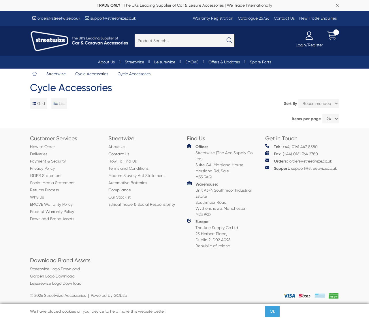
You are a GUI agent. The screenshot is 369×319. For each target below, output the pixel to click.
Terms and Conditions (128, 168)
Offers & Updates (224, 62)
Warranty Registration (213, 18)
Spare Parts (260, 62)
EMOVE (191, 62)
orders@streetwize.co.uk (56, 18)
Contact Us (284, 18)
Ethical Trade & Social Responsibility (141, 204)
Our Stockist (119, 197)
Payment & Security (48, 161)
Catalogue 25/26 (253, 18)
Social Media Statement (52, 182)
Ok (272, 311)
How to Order (42, 146)
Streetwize (134, 62)
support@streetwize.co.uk (110, 18)
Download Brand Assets (52, 218)
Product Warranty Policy (52, 211)
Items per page (306, 118)
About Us (106, 62)
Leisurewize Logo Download (56, 283)
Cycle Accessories (91, 73)
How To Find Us (122, 161)
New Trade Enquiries (318, 18)
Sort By (290, 103)
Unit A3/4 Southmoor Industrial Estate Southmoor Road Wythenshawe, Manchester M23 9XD (219, 199)
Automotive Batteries (127, 182)
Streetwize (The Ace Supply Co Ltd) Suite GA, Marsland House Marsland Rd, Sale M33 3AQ (220, 161)
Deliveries (38, 154)
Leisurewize (164, 62)
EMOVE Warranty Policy (51, 204)
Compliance (119, 190)
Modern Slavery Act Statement (136, 175)
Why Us (37, 197)
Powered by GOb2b (109, 295)
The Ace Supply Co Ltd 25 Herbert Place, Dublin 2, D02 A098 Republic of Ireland (212, 233)
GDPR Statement (46, 175)
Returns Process (44, 190)
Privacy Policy (42, 168)
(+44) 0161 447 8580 (291, 146)
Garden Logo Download (52, 276)
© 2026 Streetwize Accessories (58, 295)
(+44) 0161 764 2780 (291, 153)
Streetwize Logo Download (55, 269)
